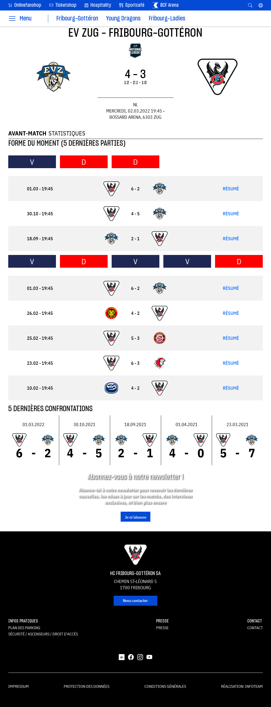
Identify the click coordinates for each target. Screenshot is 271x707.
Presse (162, 627)
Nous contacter (135, 600)
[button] (261, 5)
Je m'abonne (135, 517)
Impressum (18, 686)
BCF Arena (165, 5)
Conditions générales (165, 686)
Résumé (231, 189)
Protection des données (86, 686)
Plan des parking (24, 627)
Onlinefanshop (24, 5)
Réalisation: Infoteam (242, 686)
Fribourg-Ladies (167, 18)
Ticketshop (62, 5)
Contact (255, 627)
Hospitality (97, 5)
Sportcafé (131, 5)
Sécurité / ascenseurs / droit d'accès (43, 633)
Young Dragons (123, 18)
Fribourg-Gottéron (77, 18)
